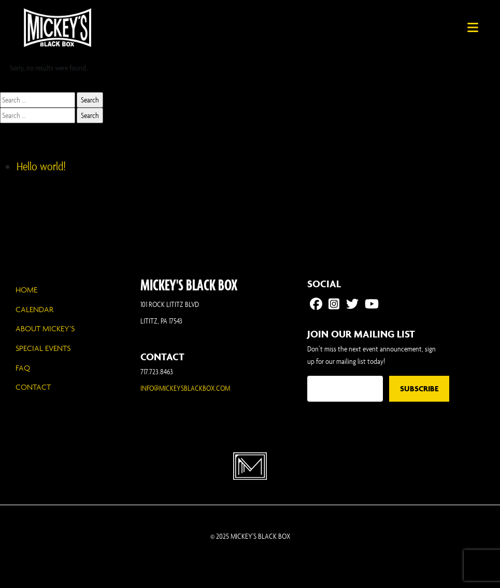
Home (26, 290)
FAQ (23, 368)
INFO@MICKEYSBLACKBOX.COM (185, 388)
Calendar (34, 309)
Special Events (43, 348)
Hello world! (41, 166)
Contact (33, 387)
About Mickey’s (45, 328)
